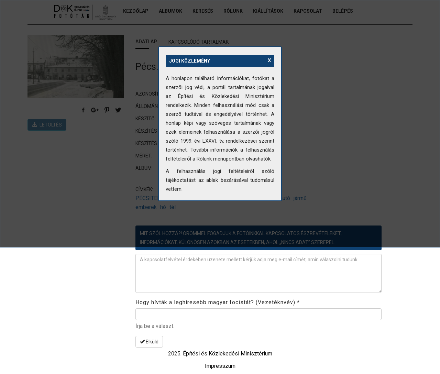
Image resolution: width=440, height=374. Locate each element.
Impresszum (220, 366)
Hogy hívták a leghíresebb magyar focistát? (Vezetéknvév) (217, 302)
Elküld (149, 341)
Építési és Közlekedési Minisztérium (227, 353)
